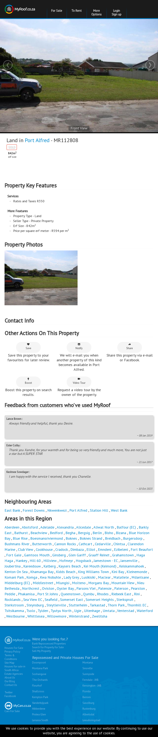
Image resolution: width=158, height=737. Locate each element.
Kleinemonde (137, 571)
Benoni (86, 697)
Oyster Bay (65, 588)
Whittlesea (35, 616)
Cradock (61, 549)
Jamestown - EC (106, 560)
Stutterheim (78, 605)
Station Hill (99, 510)
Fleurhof (37, 685)
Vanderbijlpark (40, 703)
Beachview (38, 532)
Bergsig (84, 532)
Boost (28, 381)
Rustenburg (88, 708)
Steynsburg (35, 605)
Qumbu (88, 594)
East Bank (12, 510)
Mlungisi (62, 582)
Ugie (77, 610)
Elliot (90, 549)
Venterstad (125, 610)
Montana (87, 662)
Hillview (50, 560)
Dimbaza (77, 549)
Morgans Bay (98, 582)
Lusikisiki (88, 577)
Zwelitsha (99, 616)
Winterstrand (79, 616)
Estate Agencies (14, 674)
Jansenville (128, 560)
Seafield (51, 599)
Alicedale (83, 527)
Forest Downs (34, 510)
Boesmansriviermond (46, 538)
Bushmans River (17, 544)
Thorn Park (116, 605)
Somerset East (71, 599)
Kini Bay (118, 571)
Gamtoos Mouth (37, 555)
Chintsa (119, 544)
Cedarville (103, 544)
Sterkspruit (124, 599)
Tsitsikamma (14, 610)
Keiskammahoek (131, 566)
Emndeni (104, 549)
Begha (70, 532)
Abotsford (30, 527)
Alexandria (65, 527)
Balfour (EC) (126, 527)
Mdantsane (140, 577)
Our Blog (10, 681)
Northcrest (30, 588)
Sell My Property (41, 651)
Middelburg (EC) (17, 582)
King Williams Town (93, 571)
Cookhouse (44, 549)
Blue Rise (20, 538)
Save (28, 346)
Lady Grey (71, 577)
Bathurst (21, 532)
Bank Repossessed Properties (49, 643)
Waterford (145, 610)
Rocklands (13, 599)
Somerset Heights (100, 599)
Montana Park (40, 668)
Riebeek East (121, 594)
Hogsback (83, 560)
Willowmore (56, 616)
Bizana (121, 532)
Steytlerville (56, 605)
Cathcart (85, 544)
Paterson (121, 588)
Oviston (48, 588)
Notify (79, 346)
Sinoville (87, 668)
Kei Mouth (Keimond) (100, 566)
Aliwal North (103, 527)
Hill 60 (35, 560)
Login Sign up (116, 12)
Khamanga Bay (41, 571)
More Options (96, 12)
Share (129, 346)
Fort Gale (13, 555)
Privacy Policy (12, 651)
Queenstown (70, 594)
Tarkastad (97, 605)
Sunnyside (88, 674)
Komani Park (14, 577)
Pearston (138, 588)
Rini (137, 594)
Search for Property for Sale (48, 647)
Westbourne (16, 616)
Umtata (109, 610)
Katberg (49, 566)
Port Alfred (37, 140)
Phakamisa (26, 594)
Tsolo (30, 610)
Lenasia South (40, 720)
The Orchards (40, 680)
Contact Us (11, 685)
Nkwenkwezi (57, 510)
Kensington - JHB (91, 685)
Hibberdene (38, 708)
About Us (10, 677)
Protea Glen (39, 714)
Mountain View (122, 582)
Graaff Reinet (98, 555)
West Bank (119, 510)
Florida (86, 691)
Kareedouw (32, 566)
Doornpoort (39, 662)
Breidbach (112, 538)
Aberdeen (12, 527)
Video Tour (79, 381)
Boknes (71, 538)
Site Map (9, 662)
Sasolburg (88, 703)
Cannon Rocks (65, 544)
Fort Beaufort (142, 549)
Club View (25, 549)
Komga (31, 577)
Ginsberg (59, 555)
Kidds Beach (65, 571)
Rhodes (103, 594)
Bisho (109, 532)
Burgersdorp (132, 538)
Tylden (43, 610)
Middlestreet (43, 582)
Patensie (105, 588)
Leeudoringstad (91, 720)
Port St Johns (47, 594)
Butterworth (42, 544)
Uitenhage (92, 610)
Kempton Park (40, 697)
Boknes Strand (91, 538)
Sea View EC (32, 599)
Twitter (9, 692)
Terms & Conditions (11, 657)
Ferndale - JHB (90, 680)
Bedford (56, 532)
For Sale (56, 11)
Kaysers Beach (69, 566)
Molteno (79, 582)
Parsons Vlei (85, 588)
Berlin (97, 532)
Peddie (10, 594)
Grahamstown (123, 555)
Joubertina (13, 566)
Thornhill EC (136, 605)
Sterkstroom (14, 605)
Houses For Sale (14, 648)
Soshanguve (39, 674)
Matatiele (121, 577)
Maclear (104, 577)
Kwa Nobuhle (51, 577)
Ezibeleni (121, 549)
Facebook (10, 696)
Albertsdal (88, 714)
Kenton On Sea (16, 571)
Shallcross (38, 691)
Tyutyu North (61, 610)
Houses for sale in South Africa (15, 668)
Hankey (21, 560)
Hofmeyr (66, 560)
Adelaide (47, 527)
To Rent (76, 11)
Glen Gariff (77, 555)
